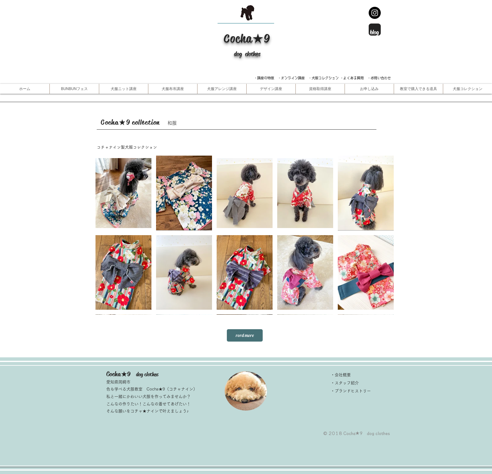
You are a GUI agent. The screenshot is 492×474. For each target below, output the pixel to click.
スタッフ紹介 (347, 383)
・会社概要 (341, 375)
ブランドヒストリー (353, 391)
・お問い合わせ (379, 78)
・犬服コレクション (323, 78)
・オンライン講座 (291, 78)
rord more (245, 335)
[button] (123, 89)
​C (227, 38)
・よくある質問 (352, 78)
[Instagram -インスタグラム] (375, 13)
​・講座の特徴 (266, 78)
